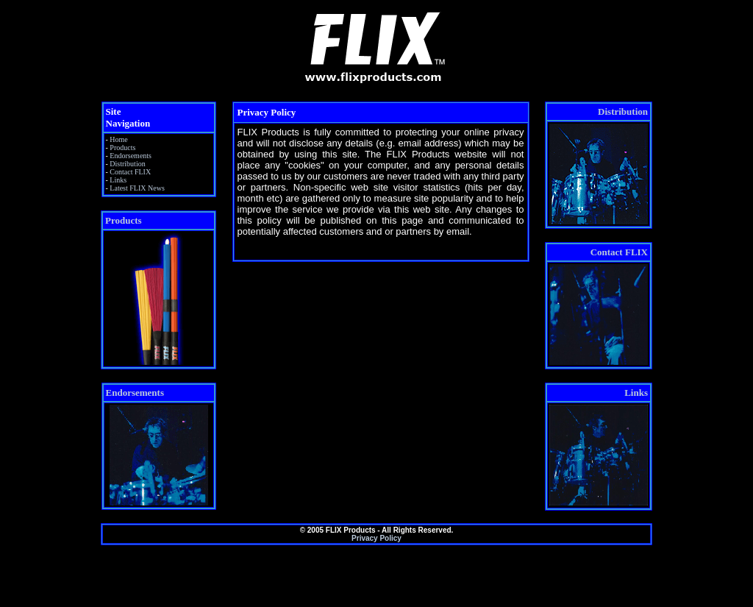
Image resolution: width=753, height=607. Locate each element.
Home (118, 139)
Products (122, 147)
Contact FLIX (130, 172)
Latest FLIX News (137, 188)
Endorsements (130, 156)
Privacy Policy (376, 538)
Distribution (127, 164)
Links (118, 180)
